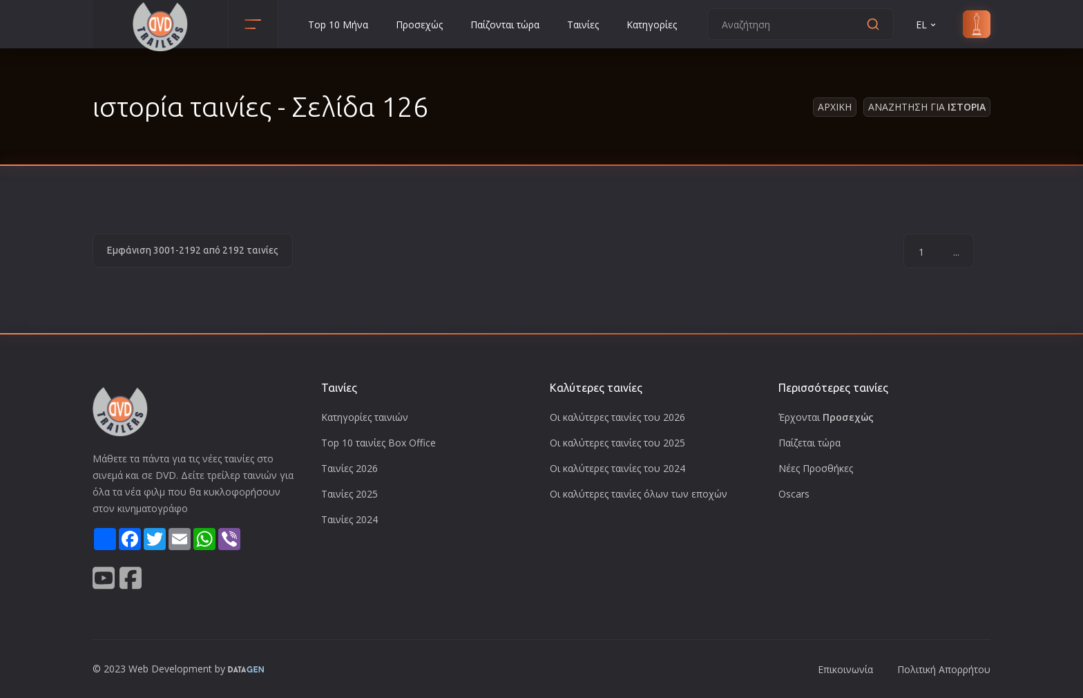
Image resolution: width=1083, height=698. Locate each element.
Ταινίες (583, 24)
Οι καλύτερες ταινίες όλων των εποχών (638, 493)
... (956, 251)
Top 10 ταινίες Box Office (378, 442)
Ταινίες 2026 (349, 468)
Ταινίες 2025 (349, 493)
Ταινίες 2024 (349, 519)
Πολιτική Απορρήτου (943, 669)
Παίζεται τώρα (809, 442)
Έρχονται (826, 417)
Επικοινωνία (845, 669)
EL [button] (927, 24)
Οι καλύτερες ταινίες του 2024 (617, 468)
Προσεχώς (419, 24)
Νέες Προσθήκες (815, 468)
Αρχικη (835, 106)
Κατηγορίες (651, 24)
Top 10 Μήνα (338, 24)
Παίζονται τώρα (504, 24)
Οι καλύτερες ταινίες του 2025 (617, 442)
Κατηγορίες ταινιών (364, 417)
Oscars (793, 493)
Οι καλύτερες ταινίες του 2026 (617, 417)
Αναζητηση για (927, 106)
